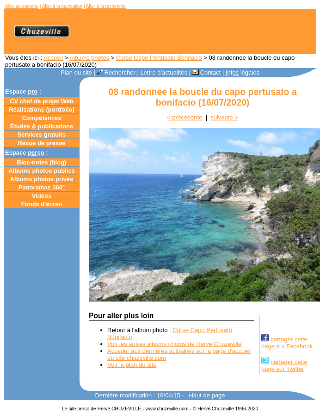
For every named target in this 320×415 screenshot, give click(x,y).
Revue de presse (41, 142)
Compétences (41, 117)
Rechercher (116, 72)
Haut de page (207, 395)
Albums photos (89, 57)
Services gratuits (42, 134)
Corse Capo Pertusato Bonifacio (159, 57)
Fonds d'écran (41, 204)
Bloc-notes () (42, 162)
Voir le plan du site (131, 364)
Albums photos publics (41, 170)
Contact (206, 72)
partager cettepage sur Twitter (284, 365)
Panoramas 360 (41, 187)
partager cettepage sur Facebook (287, 343)
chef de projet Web (42, 101)
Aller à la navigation (62, 6)
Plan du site (76, 72)
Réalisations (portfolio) (41, 109)
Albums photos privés (42, 179)
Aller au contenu (21, 6)
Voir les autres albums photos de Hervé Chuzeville (174, 343)
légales (242, 72)
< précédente (184, 117)
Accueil (53, 57)
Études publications (42, 126)
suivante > (224, 117)
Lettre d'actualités (163, 72)
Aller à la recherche (106, 6)
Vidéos (41, 195)
